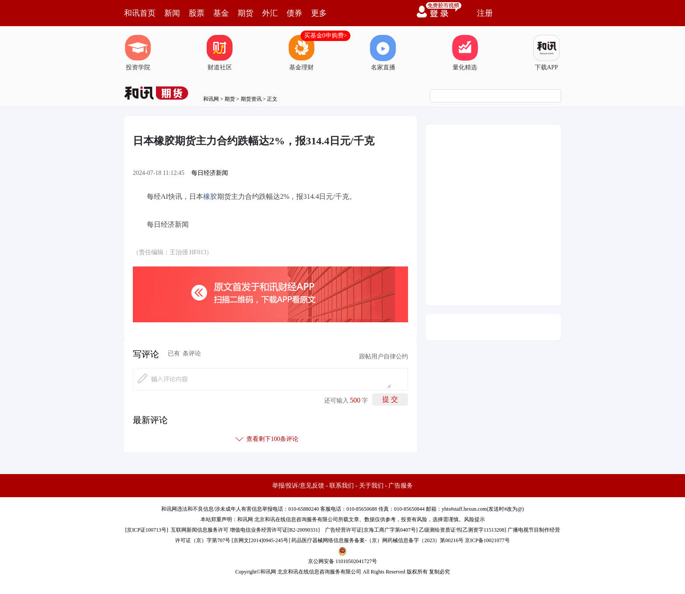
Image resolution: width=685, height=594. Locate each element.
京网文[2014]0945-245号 (260, 540)
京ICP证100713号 (146, 530)
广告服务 (400, 485)
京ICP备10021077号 (487, 540)
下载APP (546, 53)
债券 (294, 13)
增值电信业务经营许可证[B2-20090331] (275, 530)
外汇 (270, 13)
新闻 (172, 13)
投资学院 (138, 53)
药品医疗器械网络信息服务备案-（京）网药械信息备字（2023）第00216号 (377, 540)
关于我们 (371, 485)
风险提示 (474, 519)
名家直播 (383, 53)
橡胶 (210, 196)
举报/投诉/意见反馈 (298, 485)
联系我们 (341, 485)
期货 (245, 13)
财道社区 (220, 53)
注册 (485, 13)
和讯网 (211, 99)
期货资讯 (251, 99)
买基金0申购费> (325, 35)
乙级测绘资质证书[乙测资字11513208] (462, 530)
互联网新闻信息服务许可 (199, 530)
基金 (221, 13)
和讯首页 (140, 13)
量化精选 (465, 53)
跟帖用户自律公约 (383, 356)
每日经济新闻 (209, 173)
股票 (196, 13)
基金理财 (301, 53)
